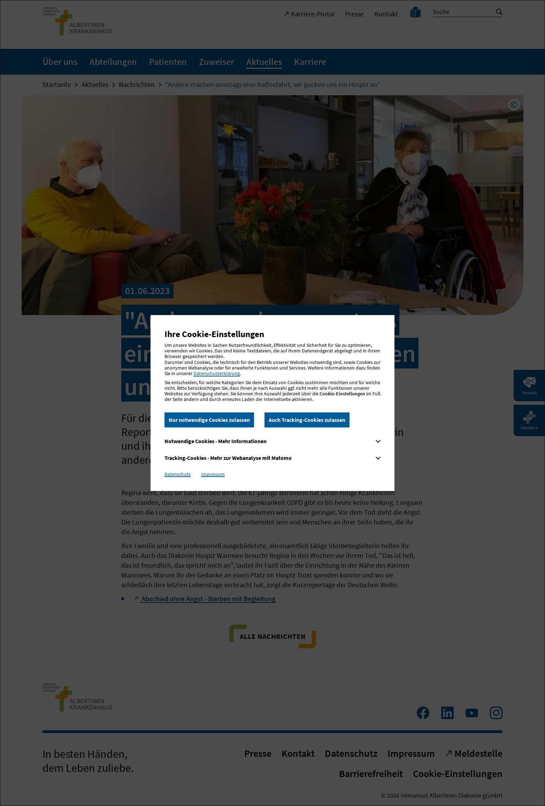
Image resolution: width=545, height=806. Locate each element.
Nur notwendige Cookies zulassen (209, 419)
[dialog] (272, 403)
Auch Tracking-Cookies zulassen (307, 419)
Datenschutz (177, 474)
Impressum (213, 474)
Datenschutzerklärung (216, 373)
